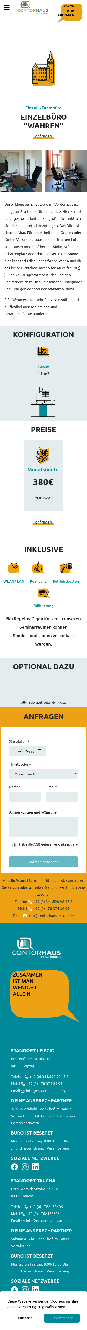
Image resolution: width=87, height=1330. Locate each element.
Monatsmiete (43, 469)
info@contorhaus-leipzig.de (48, 915)
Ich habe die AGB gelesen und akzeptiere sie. (46, 845)
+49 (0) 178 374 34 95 (48, 908)
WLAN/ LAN (13, 581)
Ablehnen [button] (25, 1318)
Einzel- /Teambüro (43, 107)
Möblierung (43, 605)
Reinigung (38, 581)
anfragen (43, 135)
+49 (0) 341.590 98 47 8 (50, 901)
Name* (14, 787)
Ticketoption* (20, 764)
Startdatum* (19, 741)
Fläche (43, 365)
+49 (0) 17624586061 (44, 1206)
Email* (51, 787)
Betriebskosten (65, 581)
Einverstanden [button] (61, 1318)
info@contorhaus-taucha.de (46, 1220)
